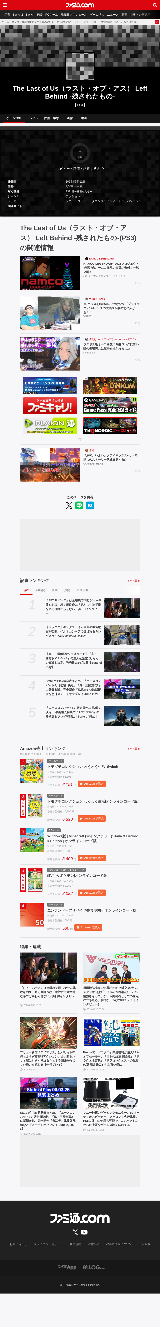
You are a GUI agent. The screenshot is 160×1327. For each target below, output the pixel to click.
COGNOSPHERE (93, 467)
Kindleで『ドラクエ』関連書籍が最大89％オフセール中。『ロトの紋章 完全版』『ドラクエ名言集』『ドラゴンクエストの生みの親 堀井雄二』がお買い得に (111, 1086)
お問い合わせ (24, 1277)
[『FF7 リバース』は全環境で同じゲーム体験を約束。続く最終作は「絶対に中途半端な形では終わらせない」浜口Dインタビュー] (122, 612)
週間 (55, 593)
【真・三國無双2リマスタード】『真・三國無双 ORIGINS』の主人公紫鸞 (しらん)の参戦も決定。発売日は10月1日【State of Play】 (74, 664)
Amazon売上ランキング (42, 752)
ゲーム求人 (106, 14)
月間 (67, 593)
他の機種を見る (80, 194)
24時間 (40, 593)
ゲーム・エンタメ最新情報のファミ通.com (26, 22)
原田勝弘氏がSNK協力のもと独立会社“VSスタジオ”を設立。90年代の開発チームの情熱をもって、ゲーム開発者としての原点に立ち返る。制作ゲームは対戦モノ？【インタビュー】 (111, 1019)
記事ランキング (34, 584)
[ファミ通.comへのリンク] (80, 4)
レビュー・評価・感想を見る (78, 172)
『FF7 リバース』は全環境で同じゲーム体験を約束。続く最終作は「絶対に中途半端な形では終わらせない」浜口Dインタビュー (73, 610)
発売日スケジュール (82, 14)
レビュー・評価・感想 (44, 119)
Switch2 (20, 14)
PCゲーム (58, 14)
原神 (91, 453)
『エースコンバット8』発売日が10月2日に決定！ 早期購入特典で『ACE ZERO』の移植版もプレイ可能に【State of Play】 (74, 715)
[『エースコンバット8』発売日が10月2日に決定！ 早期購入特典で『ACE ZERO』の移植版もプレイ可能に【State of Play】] (122, 719)
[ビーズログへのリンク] (94, 1300)
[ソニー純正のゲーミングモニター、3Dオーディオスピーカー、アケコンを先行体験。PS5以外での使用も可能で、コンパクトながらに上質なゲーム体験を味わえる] (111, 1124)
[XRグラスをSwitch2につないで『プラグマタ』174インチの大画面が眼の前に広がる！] (50, 317)
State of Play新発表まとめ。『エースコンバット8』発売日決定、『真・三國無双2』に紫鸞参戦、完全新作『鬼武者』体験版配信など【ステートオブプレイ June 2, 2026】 (73, 691)
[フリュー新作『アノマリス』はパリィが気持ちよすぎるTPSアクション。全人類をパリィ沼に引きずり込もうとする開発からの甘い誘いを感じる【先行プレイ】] (48, 1057)
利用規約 (76, 1277)
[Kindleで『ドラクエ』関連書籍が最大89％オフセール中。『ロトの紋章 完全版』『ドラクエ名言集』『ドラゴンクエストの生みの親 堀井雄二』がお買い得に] (111, 1057)
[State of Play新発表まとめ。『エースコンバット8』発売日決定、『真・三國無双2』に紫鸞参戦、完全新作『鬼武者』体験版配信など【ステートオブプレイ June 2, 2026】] (122, 692)
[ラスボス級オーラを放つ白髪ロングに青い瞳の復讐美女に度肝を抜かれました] (50, 357)
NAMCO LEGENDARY (102, 262)
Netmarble (89, 361)
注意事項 (92, 1277)
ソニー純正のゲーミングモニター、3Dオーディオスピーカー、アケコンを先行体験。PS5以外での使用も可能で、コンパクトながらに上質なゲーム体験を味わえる (111, 1153)
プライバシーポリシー (51, 1277)
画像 (70, 119)
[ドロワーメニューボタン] (5, 5)
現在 (26, 593)
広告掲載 (138, 1277)
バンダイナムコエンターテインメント (104, 280)
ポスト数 (82, 593)
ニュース (124, 14)
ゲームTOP (13, 119)
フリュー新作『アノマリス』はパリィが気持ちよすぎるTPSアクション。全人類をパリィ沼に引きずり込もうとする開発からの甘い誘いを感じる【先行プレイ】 (48, 1086)
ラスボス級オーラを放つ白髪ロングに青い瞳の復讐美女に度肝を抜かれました (111, 352)
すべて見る (134, 583)
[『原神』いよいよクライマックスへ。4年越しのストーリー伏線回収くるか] (50, 468)
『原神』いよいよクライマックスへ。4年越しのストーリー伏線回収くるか (111, 461)
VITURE (87, 321)
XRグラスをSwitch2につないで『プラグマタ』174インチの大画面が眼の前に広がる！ (111, 312)
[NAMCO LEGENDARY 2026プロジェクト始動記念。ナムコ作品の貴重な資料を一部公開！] (50, 276)
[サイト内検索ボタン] (155, 5)
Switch (33, 14)
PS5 (45, 14)
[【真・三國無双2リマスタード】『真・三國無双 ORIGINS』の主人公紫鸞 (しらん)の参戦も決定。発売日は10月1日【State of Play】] (122, 665)
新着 (8, 14)
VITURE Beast (97, 302)
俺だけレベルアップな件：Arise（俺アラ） (113, 342)
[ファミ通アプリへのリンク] (67, 1300)
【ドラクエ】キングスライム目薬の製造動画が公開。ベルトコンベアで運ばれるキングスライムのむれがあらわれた (73, 635)
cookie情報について (115, 1277)
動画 (137, 14)
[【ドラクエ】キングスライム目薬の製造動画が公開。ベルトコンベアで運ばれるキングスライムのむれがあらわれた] (122, 638)
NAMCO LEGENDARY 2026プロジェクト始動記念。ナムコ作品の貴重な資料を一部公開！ (111, 272)
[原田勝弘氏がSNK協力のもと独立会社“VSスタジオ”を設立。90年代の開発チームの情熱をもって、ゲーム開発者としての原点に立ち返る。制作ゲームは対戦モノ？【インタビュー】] (111, 990)
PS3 (80, 105)
